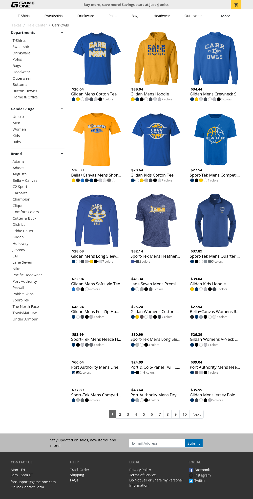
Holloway (20, 243)
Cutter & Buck (25, 218)
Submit (194, 443)
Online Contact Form (27, 487)
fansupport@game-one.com (33, 481)
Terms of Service (142, 475)
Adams (18, 161)
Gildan (18, 237)
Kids (16, 136)
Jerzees (19, 250)
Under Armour (25, 319)
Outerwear (193, 15)
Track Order (79, 469)
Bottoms (20, 84)
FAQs (74, 480)
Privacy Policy (140, 469)
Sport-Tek (21, 300)
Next (196, 414)
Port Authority (25, 281)
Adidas (18, 168)
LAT (16, 256)
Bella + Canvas (25, 180)
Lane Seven (22, 262)
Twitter (197, 480)
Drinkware (85, 15)
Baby (17, 142)
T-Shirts (24, 15)
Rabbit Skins (23, 294)
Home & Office (25, 97)
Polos (112, 15)
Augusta (20, 174)
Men (16, 123)
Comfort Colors (26, 212)
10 (185, 414)
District (19, 224)
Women (19, 129)
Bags (135, 15)
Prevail (18, 287)
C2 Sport (20, 186)
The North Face (26, 306)
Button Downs (25, 91)
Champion (21, 199)
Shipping (77, 475)
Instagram (200, 475)
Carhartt (20, 193)
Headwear (162, 15)
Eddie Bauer (23, 231)
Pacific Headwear (27, 275)
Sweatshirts (53, 15)
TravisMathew (25, 313)
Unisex (18, 116)
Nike (16, 269)
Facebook (199, 469)
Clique (18, 206)
